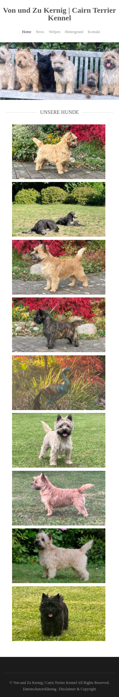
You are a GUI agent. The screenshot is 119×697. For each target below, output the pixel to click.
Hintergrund (74, 32)
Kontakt (94, 32)
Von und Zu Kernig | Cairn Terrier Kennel (59, 14)
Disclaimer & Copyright (77, 689)
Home (26, 32)
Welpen (54, 32)
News (40, 32)
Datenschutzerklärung (39, 689)
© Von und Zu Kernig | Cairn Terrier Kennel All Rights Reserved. (59, 682)
